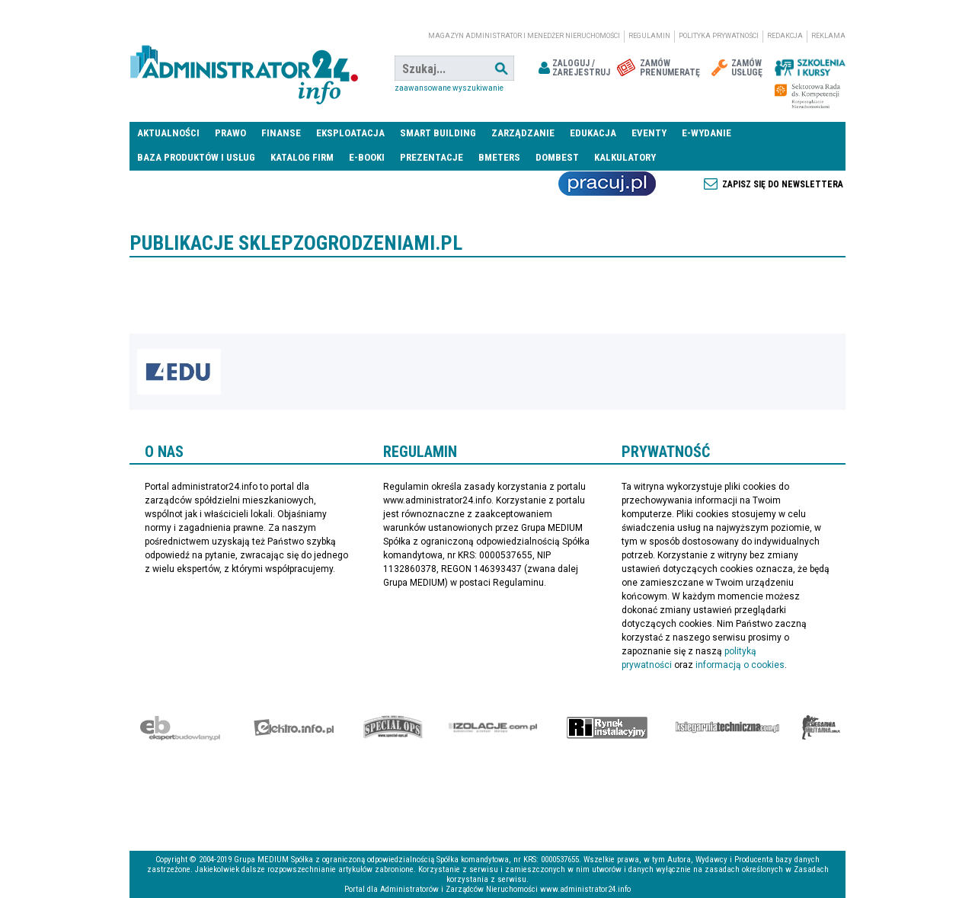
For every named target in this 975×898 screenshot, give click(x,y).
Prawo (230, 133)
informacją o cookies (740, 665)
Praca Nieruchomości (607, 183)
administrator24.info (243, 68)
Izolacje (493, 727)
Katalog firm (302, 157)
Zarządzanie (523, 133)
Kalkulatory (625, 157)
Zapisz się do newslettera (782, 184)
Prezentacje (431, 157)
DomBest (557, 157)
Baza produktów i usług (196, 157)
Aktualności (168, 133)
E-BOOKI (367, 157)
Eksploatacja (350, 133)
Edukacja (593, 133)
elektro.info (293, 727)
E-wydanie (706, 133)
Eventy (649, 133)
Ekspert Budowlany (180, 727)
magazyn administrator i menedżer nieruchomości (524, 36)
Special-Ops (393, 727)
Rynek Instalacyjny (607, 727)
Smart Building (438, 133)
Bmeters (499, 157)
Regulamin (649, 36)
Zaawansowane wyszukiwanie (449, 88)
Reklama (828, 36)
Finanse (281, 133)
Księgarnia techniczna (727, 727)
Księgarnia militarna (821, 727)
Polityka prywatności (719, 36)
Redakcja (785, 36)
